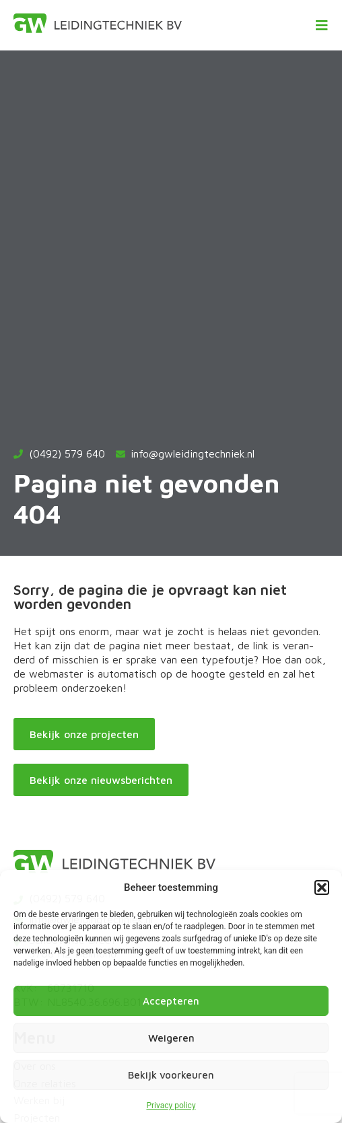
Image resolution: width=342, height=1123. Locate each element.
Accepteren (171, 1001)
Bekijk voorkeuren (171, 1075)
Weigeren (171, 1038)
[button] (322, 887)
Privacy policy (170, 1105)
